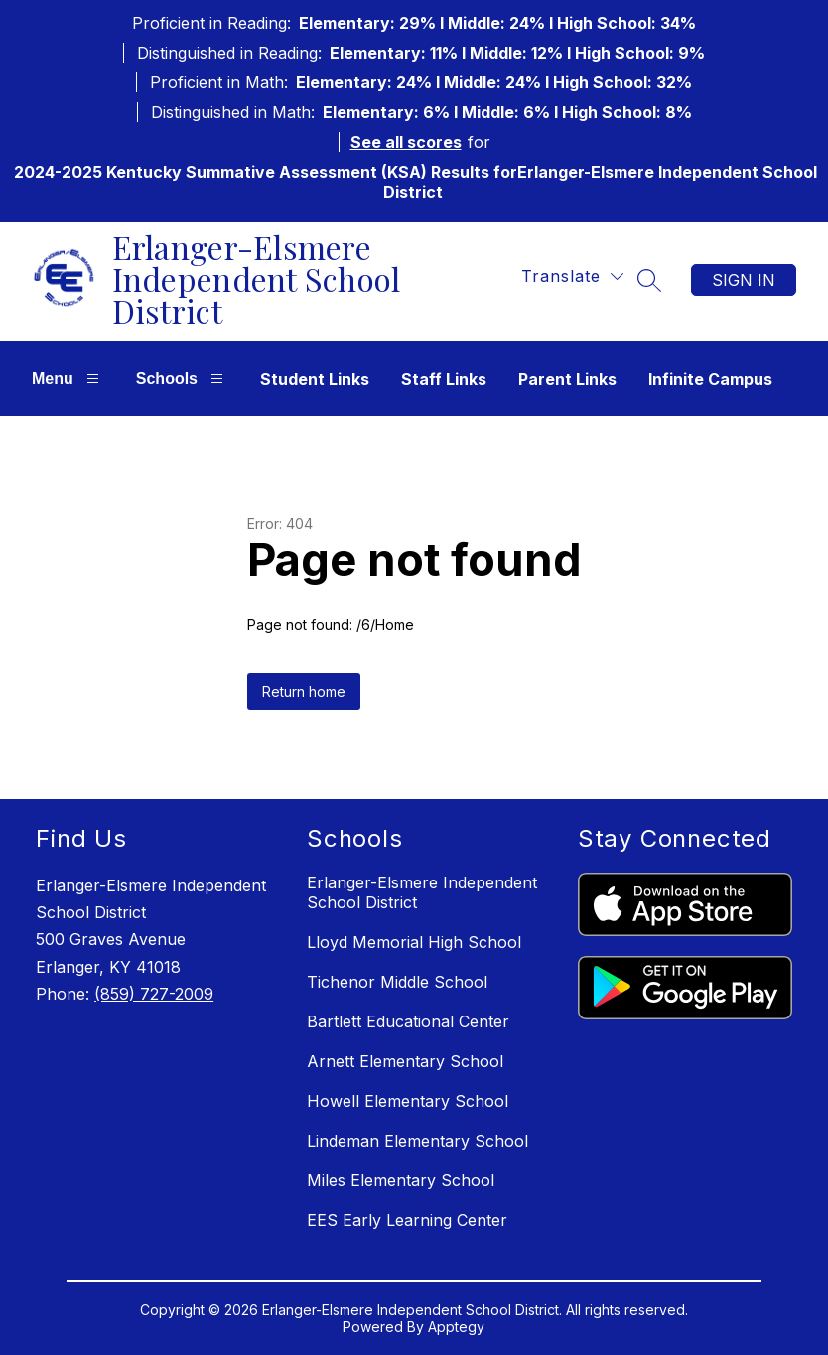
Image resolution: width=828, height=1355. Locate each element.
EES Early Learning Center (407, 1220)
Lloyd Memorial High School (414, 942)
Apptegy (456, 1326)
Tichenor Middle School (397, 982)
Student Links (314, 379)
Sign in (743, 280)
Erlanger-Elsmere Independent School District (422, 892)
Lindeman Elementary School (417, 1141)
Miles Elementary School (400, 1180)
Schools (182, 378)
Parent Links (567, 379)
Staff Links (443, 379)
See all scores (406, 142)
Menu (68, 378)
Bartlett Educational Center (408, 1021)
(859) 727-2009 (153, 994)
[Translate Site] (572, 276)
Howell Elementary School (407, 1101)
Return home (303, 691)
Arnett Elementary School (405, 1061)
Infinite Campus (710, 379)
